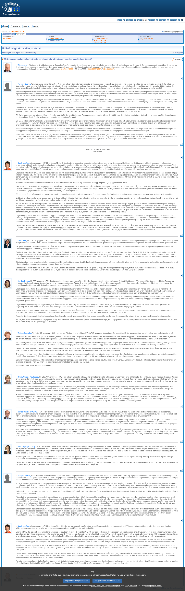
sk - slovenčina (173, 20)
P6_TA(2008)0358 (146, 39)
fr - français (140, 20)
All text (36, 26)
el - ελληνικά (135, 20)
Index (6, 26)
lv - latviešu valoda (151, 20)
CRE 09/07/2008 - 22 (56, 40)
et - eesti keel (132, 20)
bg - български (119, 20)
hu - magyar (157, 20)
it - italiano (149, 20)
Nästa (25, 26)
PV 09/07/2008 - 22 (55, 39)
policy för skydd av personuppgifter (105, 587)
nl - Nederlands (162, 20)
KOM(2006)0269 (66, 69)
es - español (121, 20)
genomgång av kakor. (153, 587)
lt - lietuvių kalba (154, 20)
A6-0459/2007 (8, 39)
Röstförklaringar (100, 40)
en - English (138, 20)
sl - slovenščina (176, 20)
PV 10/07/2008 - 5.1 (101, 39)
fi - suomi (179, 20)
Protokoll (178, 59)
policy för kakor (131, 587)
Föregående (17, 26)
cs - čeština (124, 20)
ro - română (171, 20)
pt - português (168, 20)
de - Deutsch (129, 20)
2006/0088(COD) (17, 31)
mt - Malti (160, 20)
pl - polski (165, 20)
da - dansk (127, 20)
